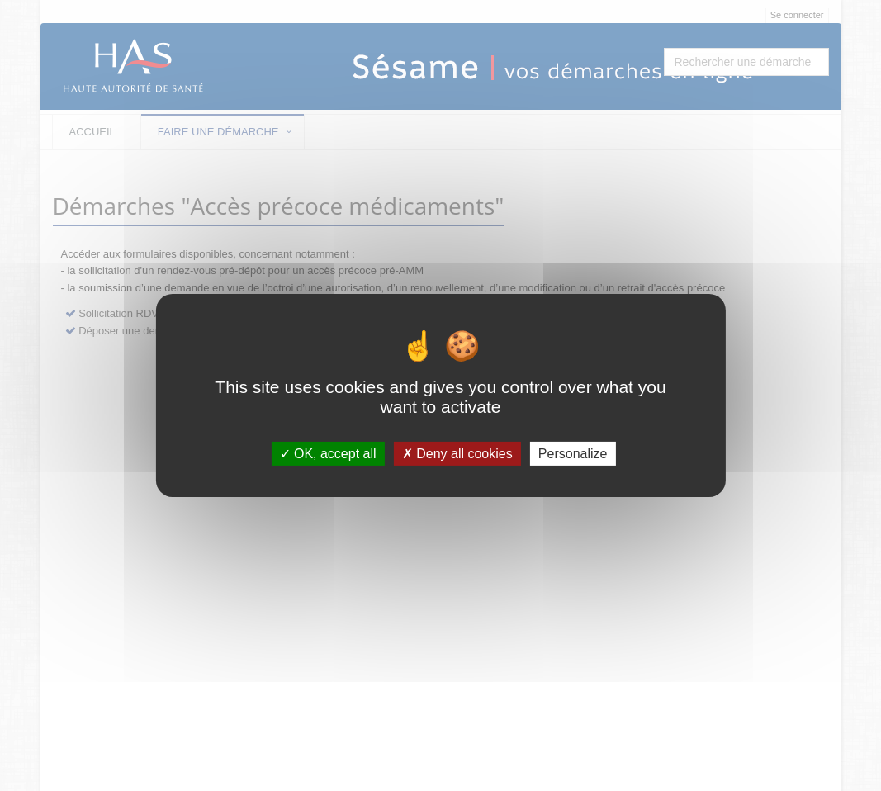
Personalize (573, 454)
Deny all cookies (457, 454)
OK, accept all (328, 454)
